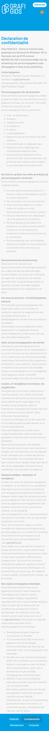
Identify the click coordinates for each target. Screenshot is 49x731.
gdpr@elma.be (22, 79)
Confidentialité (32, 719)
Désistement (17, 725)
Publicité (14, 719)
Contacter (34, 725)
